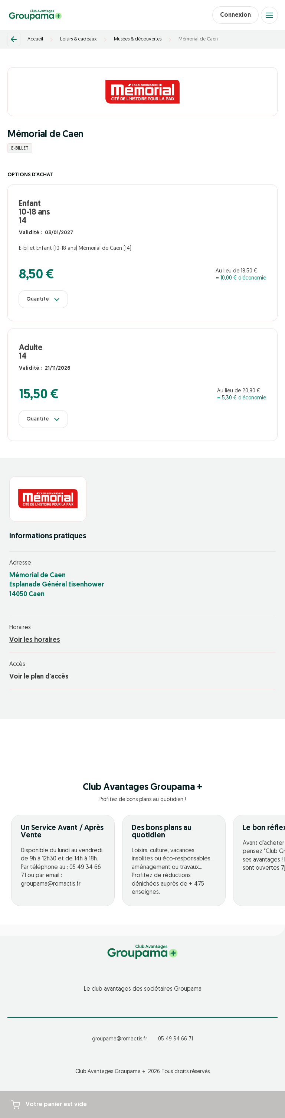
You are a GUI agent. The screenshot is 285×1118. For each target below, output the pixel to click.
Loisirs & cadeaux (78, 39)
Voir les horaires (34, 640)
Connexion (235, 15)
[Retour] (13, 39)
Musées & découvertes (137, 39)
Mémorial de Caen (198, 39)
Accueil (35, 39)
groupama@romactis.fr (119, 1039)
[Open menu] (269, 15)
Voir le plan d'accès (39, 676)
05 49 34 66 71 (175, 1039)
